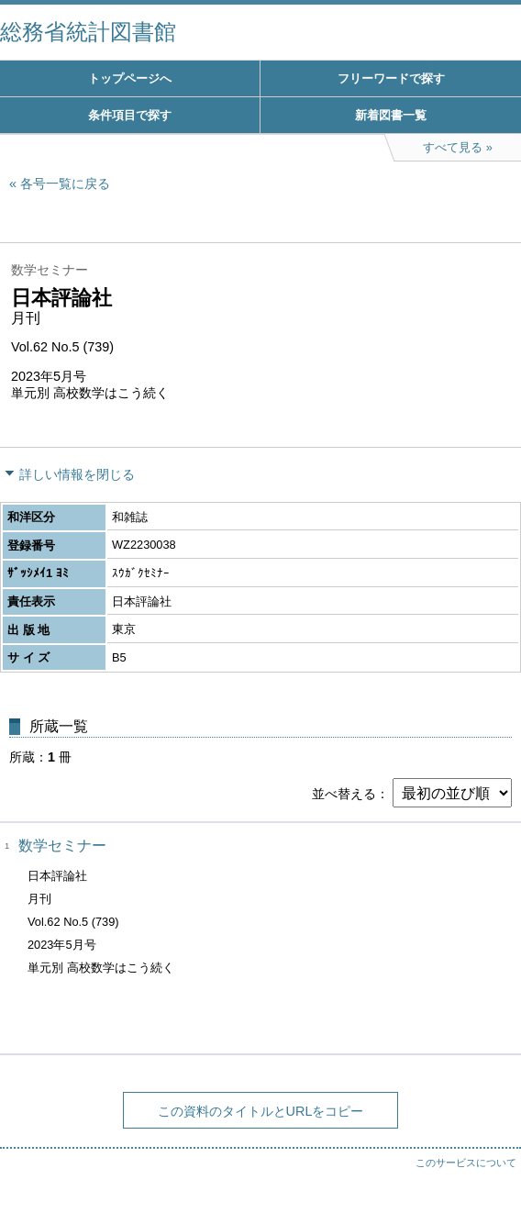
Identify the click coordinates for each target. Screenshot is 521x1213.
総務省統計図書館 (88, 31)
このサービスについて (466, 1162)
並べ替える (344, 793)
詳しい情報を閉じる (77, 474)
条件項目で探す (130, 115)
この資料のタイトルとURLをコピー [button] (261, 1111)
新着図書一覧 (391, 115)
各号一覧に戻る (65, 183)
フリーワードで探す (391, 78)
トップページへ (130, 78)
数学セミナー (62, 845)
